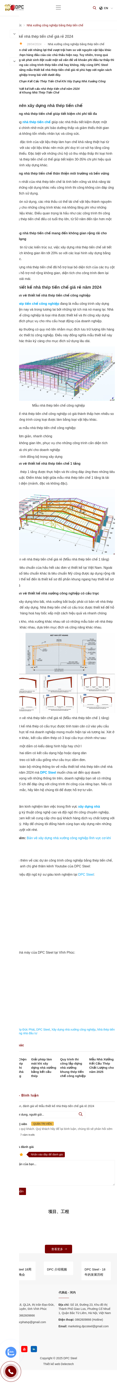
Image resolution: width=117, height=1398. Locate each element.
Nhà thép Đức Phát (22, 1029)
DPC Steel (86, 874)
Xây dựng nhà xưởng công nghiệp (74, 1029)
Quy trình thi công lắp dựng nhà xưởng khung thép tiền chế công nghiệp (73, 1068)
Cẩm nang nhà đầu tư (23, 1033)
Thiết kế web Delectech (58, 1364)
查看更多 (59, 1249)
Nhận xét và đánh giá (18, 1147)
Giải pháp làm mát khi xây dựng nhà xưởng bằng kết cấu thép (43, 1068)
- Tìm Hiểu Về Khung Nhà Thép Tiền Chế (30, 92)
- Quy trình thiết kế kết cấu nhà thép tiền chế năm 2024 (41, 88)
